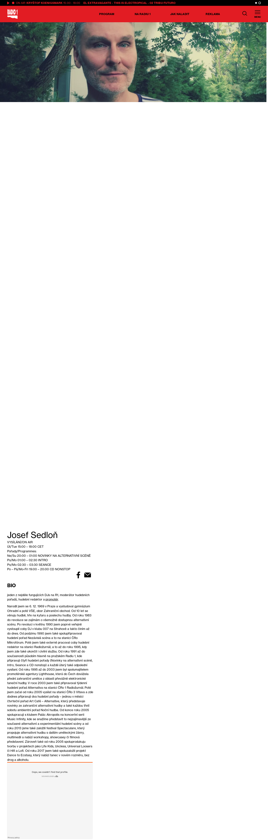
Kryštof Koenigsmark (44, 3)
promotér (51, 599)
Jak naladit (179, 14)
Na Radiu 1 (143, 14)
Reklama (213, 14)
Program (106, 14)
